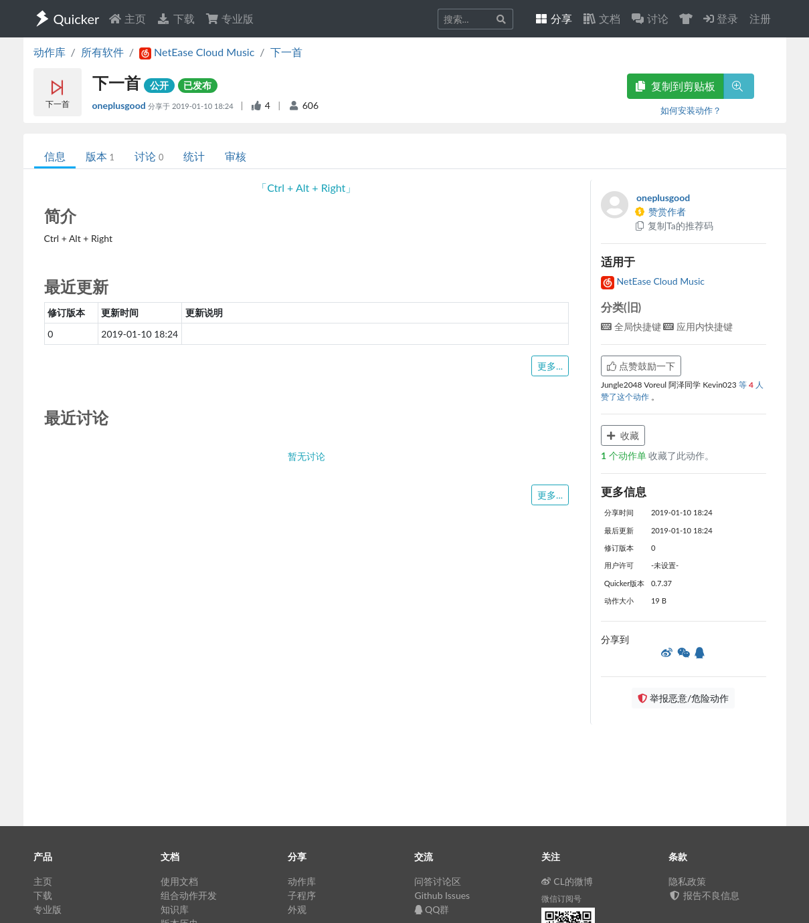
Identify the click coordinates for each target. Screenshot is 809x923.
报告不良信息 (703, 895)
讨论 (148, 156)
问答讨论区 (437, 881)
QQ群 (431, 909)
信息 (55, 156)
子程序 (302, 895)
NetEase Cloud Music (653, 281)
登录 (720, 18)
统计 (194, 156)
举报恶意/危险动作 (683, 698)
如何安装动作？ (690, 110)
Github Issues (442, 895)
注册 (760, 18)
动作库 (49, 51)
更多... (550, 366)
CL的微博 (567, 881)
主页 (127, 18)
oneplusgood (120, 105)
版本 (100, 156)
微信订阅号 (561, 899)
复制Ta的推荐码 (673, 225)
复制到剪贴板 (675, 86)
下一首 (286, 51)
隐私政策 (687, 881)
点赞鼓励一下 (641, 366)
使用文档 (179, 881)
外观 (297, 909)
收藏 (623, 435)
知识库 (175, 909)
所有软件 (102, 51)
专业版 (229, 18)
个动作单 (624, 455)
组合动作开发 (189, 895)
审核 (235, 156)
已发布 (197, 85)
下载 (175, 18)
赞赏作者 (660, 211)
